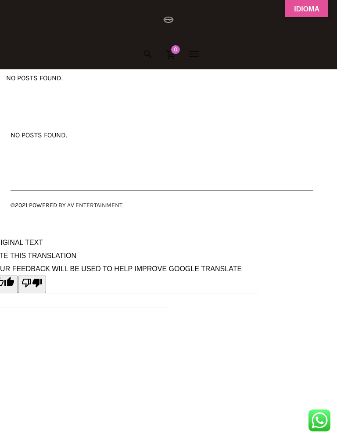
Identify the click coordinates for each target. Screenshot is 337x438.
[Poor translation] (32, 284)
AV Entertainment (94, 205)
